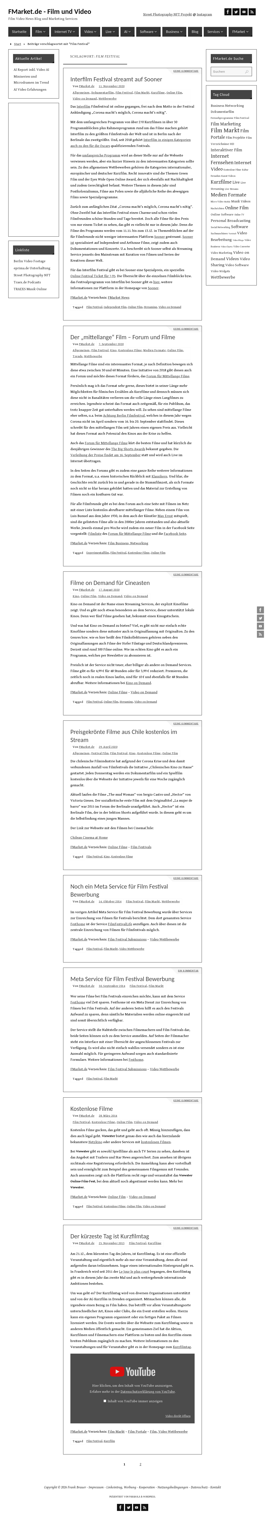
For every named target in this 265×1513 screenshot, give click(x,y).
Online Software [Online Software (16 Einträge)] (222, 214)
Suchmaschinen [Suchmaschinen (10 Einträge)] (219, 233)
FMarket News (118, 298)
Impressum (96, 1487)
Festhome (77, 924)
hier (156, 282)
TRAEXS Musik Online (30, 289)
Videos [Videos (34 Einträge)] (232, 258)
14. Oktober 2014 (110, 901)
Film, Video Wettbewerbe (169, 1432)
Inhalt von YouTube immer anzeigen (135, 1401)
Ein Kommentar (188, 970)
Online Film (174, 92)
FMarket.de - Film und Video (49, 11)
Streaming (150, 307)
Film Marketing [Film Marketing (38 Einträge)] (226, 124)
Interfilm (83, 107)
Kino (113, 350)
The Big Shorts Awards (128, 449)
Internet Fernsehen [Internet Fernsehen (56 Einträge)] (222, 159)
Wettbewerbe (108, 98)
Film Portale (137, 1432)
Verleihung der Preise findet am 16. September (105, 455)
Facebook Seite (175, 534)
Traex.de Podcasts (27, 282)
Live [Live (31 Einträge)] (236, 182)
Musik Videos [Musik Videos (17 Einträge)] (241, 201)
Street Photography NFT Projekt (167, 14)
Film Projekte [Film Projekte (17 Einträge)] (235, 138)
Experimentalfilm (97, 552)
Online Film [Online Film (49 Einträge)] (237, 208)
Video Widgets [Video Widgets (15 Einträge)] (220, 271)
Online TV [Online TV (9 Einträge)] (239, 214)
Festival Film (100, 753)
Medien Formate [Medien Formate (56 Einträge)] (228, 195)
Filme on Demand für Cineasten (110, 583)
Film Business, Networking (128, 543)
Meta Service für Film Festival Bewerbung (122, 979)
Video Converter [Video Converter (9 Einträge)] (241, 246)
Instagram (204, 14)
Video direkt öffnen (177, 1416)
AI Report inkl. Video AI (31, 70)
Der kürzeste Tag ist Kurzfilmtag (109, 1236)
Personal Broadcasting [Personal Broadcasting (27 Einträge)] (231, 220)
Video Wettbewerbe (164, 939)
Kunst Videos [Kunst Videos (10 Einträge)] (228, 175)
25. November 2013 (112, 1243)
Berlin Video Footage (29, 261)
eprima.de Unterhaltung (32, 268)
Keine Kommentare (186, 71)
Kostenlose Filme (130, 350)
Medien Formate (154, 350)
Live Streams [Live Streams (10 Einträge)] (231, 189)
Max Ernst (165, 516)
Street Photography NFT (32, 275)
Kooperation (147, 1487)
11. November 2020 (112, 86)
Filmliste (94, 534)
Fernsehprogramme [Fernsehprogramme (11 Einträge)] (222, 118)
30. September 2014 (112, 986)
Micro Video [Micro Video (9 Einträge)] (217, 201)
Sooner (159, 237)
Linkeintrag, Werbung (121, 1487)
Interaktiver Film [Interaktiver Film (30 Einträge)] (226, 150)
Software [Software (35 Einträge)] (239, 226)
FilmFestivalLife (120, 924)
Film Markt (141, 92)
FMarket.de (86, 86)
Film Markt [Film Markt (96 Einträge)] (225, 130)
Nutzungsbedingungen (173, 1487)
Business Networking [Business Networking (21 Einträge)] (227, 106)
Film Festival (124, 92)
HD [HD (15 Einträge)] (232, 144)
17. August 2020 (109, 590)
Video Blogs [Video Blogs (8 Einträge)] (238, 240)
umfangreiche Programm (101, 155)
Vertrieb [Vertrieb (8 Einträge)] (232, 233)
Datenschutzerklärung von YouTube (147, 1392)
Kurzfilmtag (182, 1347)
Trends (77, 356)
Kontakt (215, 1487)
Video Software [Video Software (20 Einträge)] (237, 265)
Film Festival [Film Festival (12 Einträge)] (241, 118)
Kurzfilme (158, 92)
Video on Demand (85, 98)
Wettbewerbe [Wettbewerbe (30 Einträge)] (223, 277)
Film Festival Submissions (127, 939)
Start (17, 44)
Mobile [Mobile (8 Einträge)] (227, 202)
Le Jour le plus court (134, 1272)
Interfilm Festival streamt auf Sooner (116, 79)
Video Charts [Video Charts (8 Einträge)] (226, 246)
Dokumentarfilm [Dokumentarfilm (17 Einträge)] (222, 112)
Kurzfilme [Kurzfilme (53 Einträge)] (221, 182)
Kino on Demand (138, 683)
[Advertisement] (33, 170)
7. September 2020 (111, 344)
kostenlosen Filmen (156, 1142)
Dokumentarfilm (102, 92)
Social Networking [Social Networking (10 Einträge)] (220, 227)
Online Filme (117, 692)
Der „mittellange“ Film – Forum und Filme (122, 337)
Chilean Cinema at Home (89, 838)
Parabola (134, 1496)
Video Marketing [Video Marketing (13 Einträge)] (221, 253)
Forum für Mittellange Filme (167, 376)
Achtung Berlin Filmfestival (124, 416)
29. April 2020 (108, 747)
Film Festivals (141, 847)
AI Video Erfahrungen (30, 90)
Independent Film (115, 307)
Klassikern (159, 476)
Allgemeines (81, 92)
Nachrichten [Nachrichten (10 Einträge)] (217, 208)
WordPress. (149, 1496)
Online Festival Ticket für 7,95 (92, 276)
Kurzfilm (109, 1441)
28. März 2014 (108, 1115)
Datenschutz (199, 1487)
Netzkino (95, 1142)
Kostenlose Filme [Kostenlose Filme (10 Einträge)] (232, 169)
